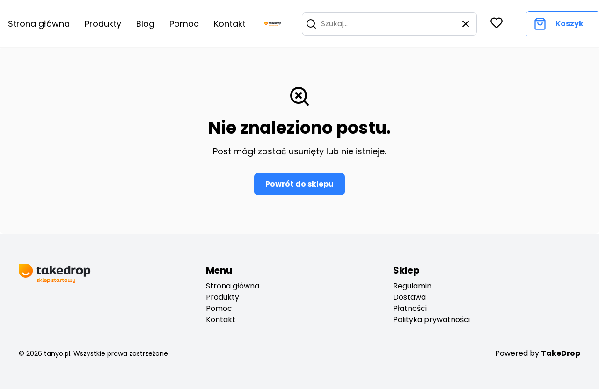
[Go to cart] (558, 23)
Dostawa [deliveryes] (409, 297)
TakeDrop (560, 353)
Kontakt (220, 319)
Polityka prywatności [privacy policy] (431, 319)
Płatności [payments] (410, 308)
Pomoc (219, 308)
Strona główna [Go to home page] (39, 23)
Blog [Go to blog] (145, 23)
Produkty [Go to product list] (103, 23)
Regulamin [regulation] (412, 286)
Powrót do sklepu (299, 184)
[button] (311, 23)
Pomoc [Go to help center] (184, 23)
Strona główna (232, 286)
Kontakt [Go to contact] (230, 23)
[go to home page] (272, 24)
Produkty (222, 297)
